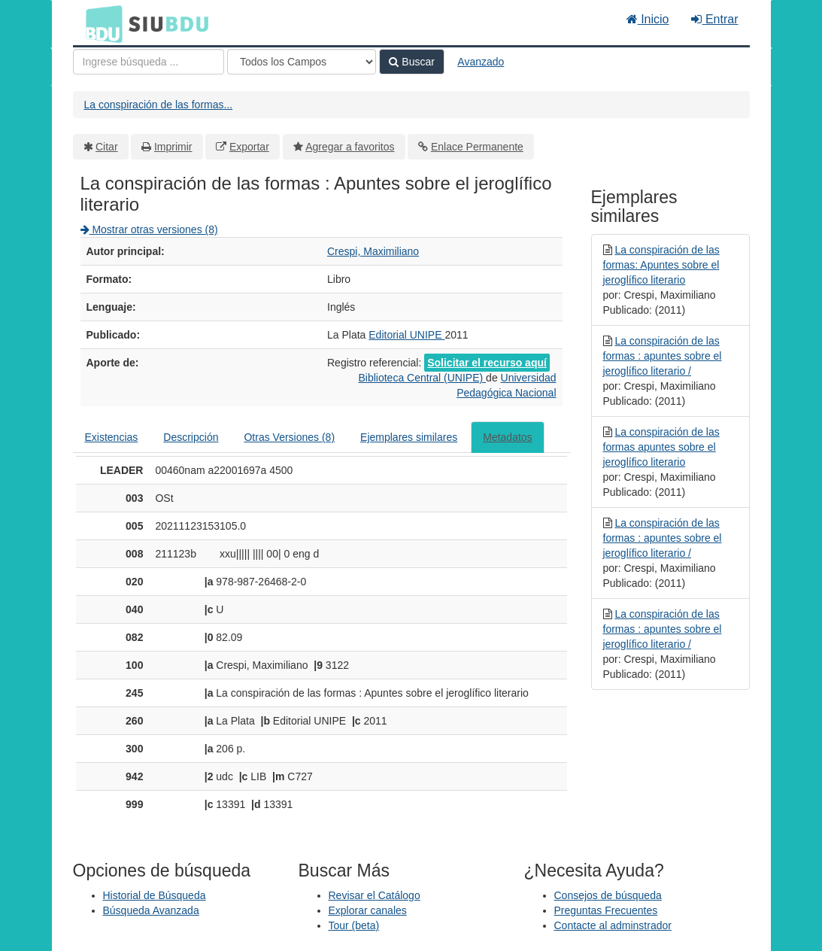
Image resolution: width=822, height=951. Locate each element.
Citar (107, 147)
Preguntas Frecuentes (606, 910)
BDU (100, 23)
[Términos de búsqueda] (148, 61)
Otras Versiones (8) (289, 437)
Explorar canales (368, 910)
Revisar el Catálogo (374, 895)
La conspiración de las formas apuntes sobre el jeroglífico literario (661, 447)
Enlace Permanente (477, 147)
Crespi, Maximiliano (373, 251)
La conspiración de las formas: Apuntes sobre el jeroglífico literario (661, 265)
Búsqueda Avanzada (151, 910)
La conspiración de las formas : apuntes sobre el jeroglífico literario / (662, 356)
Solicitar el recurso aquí (487, 363)
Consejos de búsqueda (608, 895)
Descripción (190, 437)
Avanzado (480, 62)
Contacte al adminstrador (613, 925)
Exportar (249, 147)
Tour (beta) (354, 925)
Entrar (714, 19)
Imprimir (173, 147)
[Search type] (301, 61)
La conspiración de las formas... (158, 105)
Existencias (111, 437)
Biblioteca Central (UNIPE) (422, 378)
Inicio (647, 19)
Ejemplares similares (408, 437)
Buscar (411, 62)
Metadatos (507, 437)
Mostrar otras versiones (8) (149, 229)
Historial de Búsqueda (154, 895)
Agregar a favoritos (349, 147)
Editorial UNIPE (406, 335)
